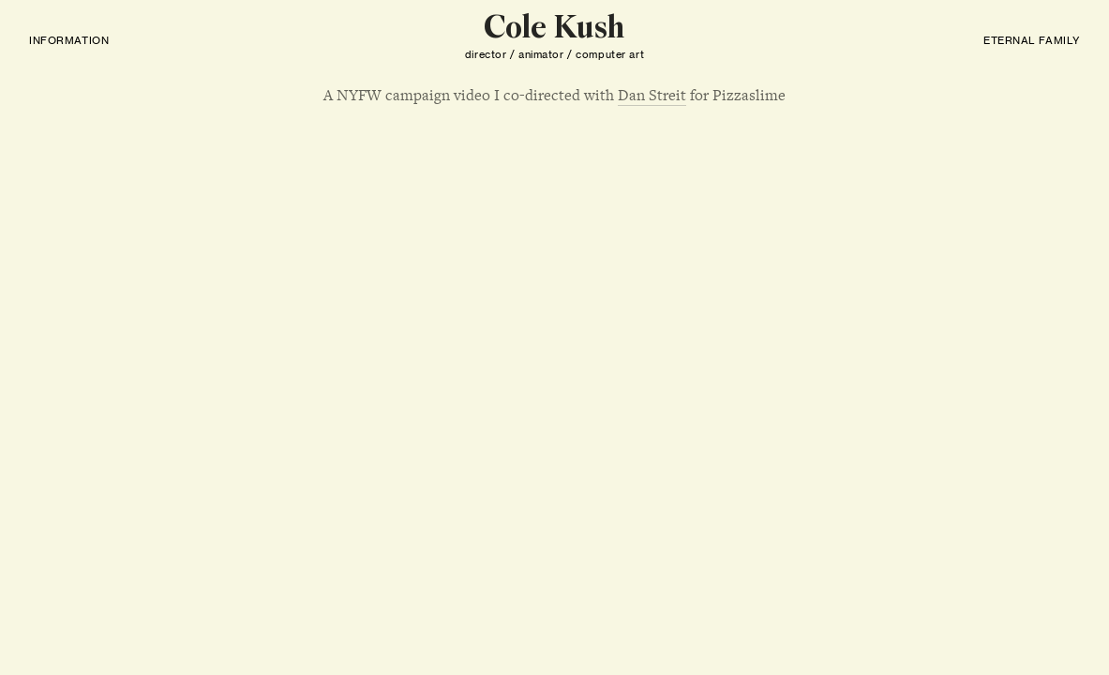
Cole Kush (554, 29)
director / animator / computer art (554, 54)
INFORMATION (69, 40)
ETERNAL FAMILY (1031, 40)
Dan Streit (652, 95)
